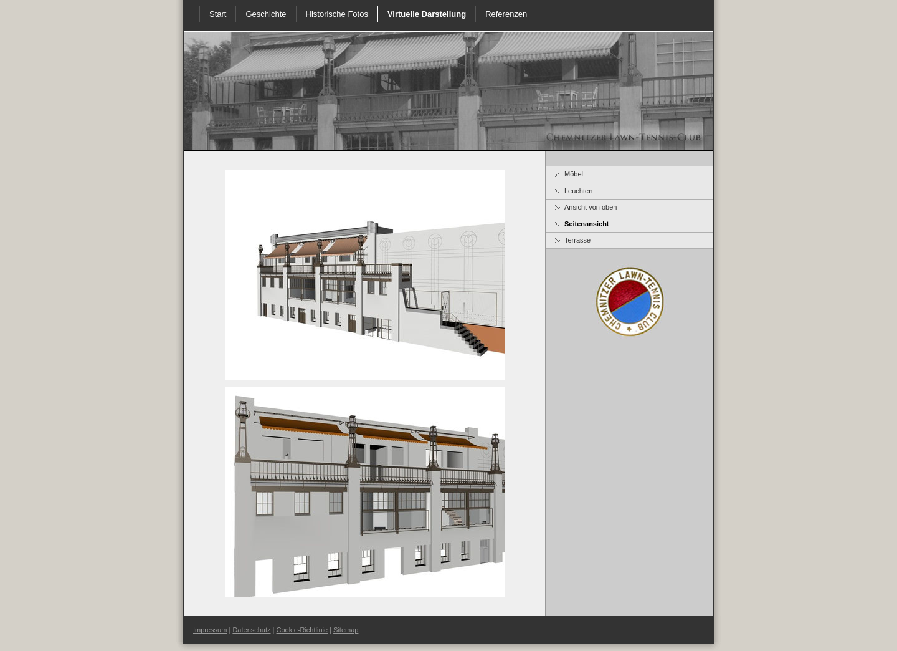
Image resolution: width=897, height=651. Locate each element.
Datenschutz (251, 630)
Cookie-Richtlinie (302, 630)
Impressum (210, 630)
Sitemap (345, 630)
